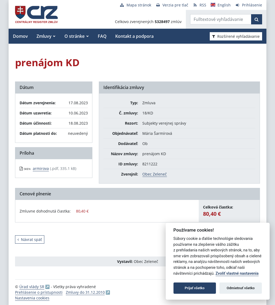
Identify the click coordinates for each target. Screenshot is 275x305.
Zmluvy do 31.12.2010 (85, 292)
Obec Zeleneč (154, 174)
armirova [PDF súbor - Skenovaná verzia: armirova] (41, 168)
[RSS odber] (199, 5)
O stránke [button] (74, 36)
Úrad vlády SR (31, 286)
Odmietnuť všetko (241, 288)
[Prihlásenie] (248, 5)
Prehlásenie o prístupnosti (39, 292)
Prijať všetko (195, 288)
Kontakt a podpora (134, 36)
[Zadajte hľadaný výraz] (220, 19)
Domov (20, 36)
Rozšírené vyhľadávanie (236, 36)
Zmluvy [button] (44, 36)
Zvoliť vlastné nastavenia (237, 273)
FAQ (102, 36)
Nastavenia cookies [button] (32, 297)
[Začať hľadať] (256, 19)
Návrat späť (29, 239)
